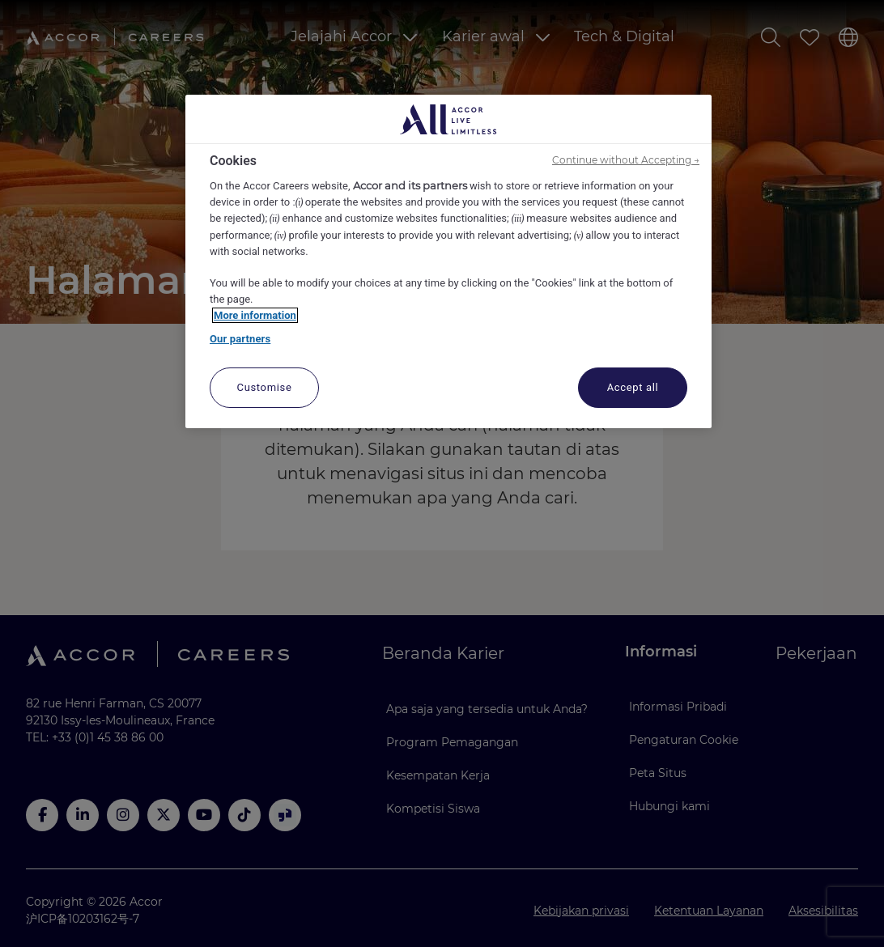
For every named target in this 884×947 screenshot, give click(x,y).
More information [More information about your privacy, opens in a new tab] (255, 315)
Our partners (240, 339)
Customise (264, 387)
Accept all (633, 387)
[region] (448, 261)
